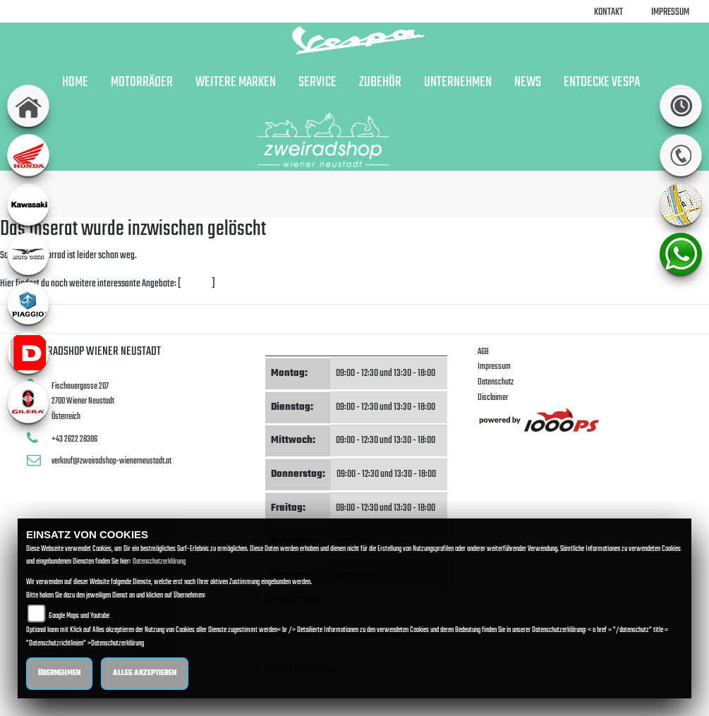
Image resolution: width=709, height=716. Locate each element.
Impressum (670, 12)
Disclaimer (493, 397)
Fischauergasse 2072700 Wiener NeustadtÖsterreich (82, 401)
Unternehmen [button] (458, 82)
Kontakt (608, 12)
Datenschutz (496, 382)
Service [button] (317, 82)
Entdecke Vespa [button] (602, 82)
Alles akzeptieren (144, 673)
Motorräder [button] (142, 82)
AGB (483, 351)
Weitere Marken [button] (235, 82)
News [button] (527, 82)
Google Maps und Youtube (79, 616)
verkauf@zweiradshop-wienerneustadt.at (111, 461)
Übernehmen (59, 673)
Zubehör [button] (380, 82)
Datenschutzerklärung (159, 562)
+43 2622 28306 (74, 439)
